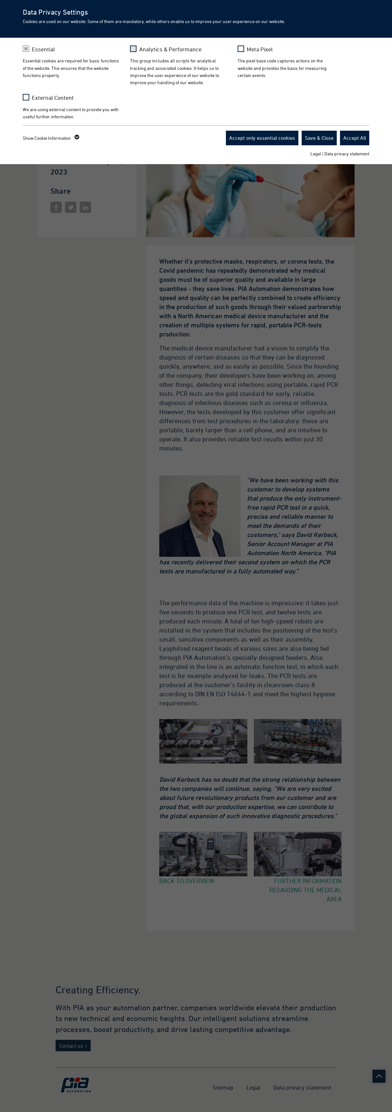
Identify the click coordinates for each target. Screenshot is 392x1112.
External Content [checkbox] (53, 97)
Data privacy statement (346, 153)
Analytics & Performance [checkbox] (170, 49)
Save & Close (319, 138)
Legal (315, 153)
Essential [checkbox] (43, 49)
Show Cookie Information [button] (50, 138)
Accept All (354, 138)
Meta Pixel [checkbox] (260, 49)
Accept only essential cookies (262, 138)
